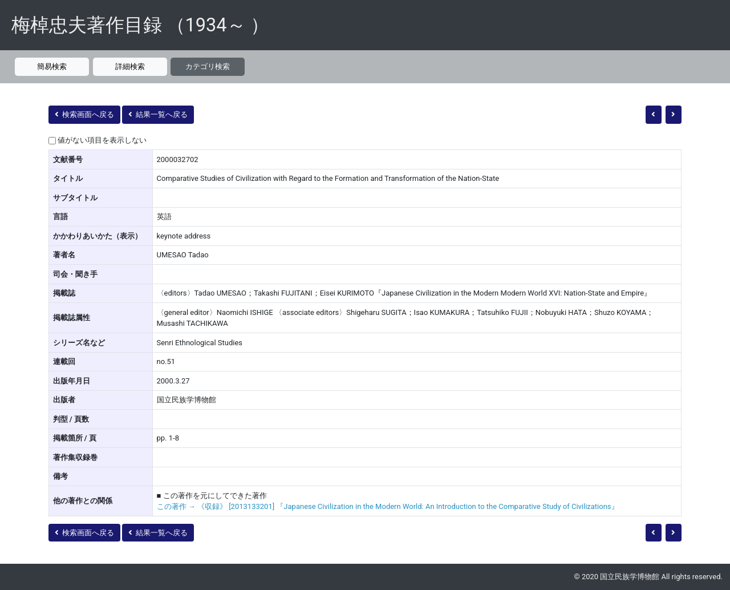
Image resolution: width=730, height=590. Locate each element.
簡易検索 (52, 66)
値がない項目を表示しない (102, 140)
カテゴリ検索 (207, 66)
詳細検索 (130, 66)
